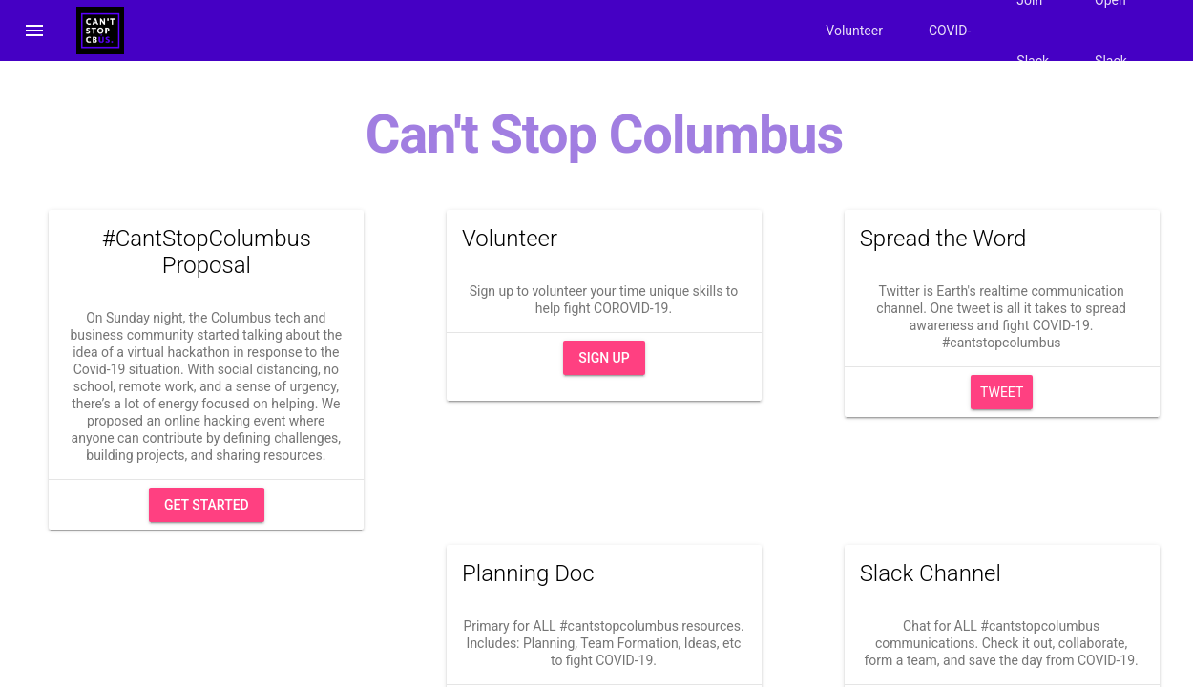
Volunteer (854, 30)
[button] (34, 30)
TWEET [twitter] (1001, 392)
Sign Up (603, 358)
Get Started (206, 505)
